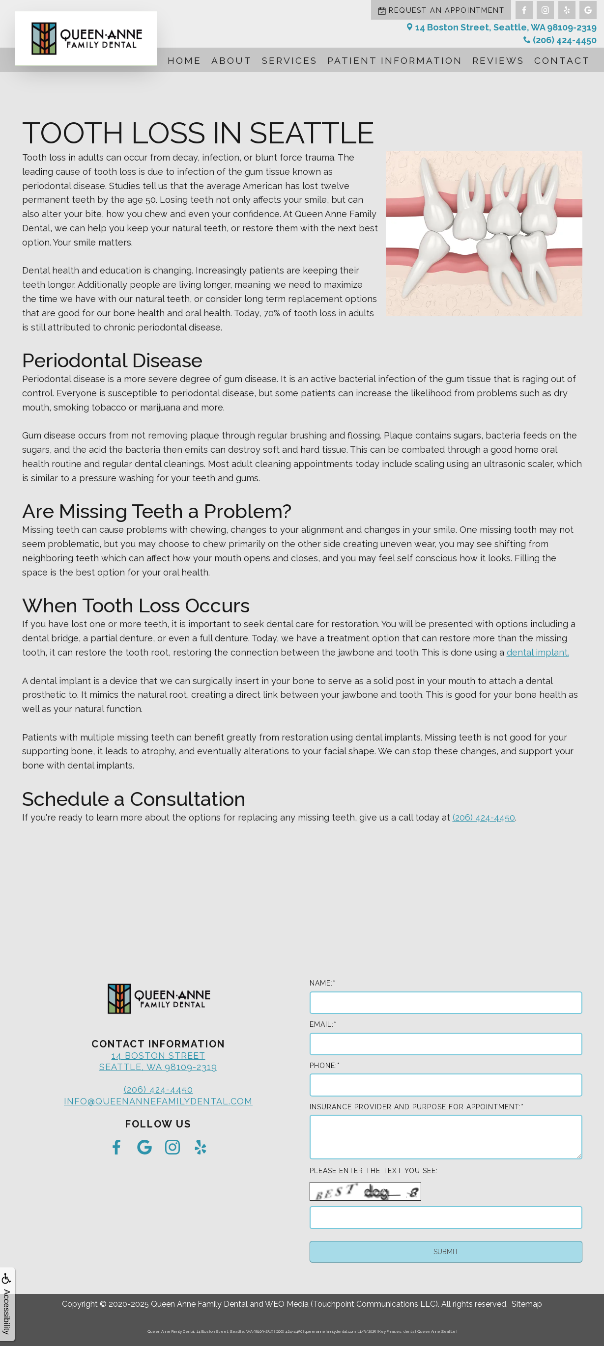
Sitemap (527, 1304)
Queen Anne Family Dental (199, 1304)
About (231, 60)
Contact (562, 60)
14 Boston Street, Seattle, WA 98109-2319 (501, 27)
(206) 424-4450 (560, 40)
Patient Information (394, 60)
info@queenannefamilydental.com (158, 1101)
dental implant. (538, 652)
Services (289, 60)
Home (184, 60)
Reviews (498, 60)
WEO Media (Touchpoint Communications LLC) (351, 1304)
